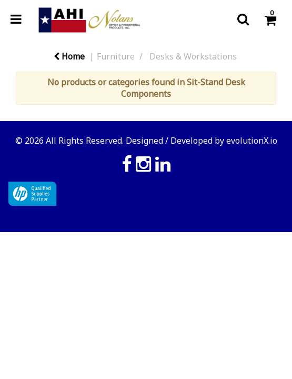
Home (69, 56)
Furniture (116, 56)
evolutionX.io (251, 140)
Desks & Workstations (193, 56)
